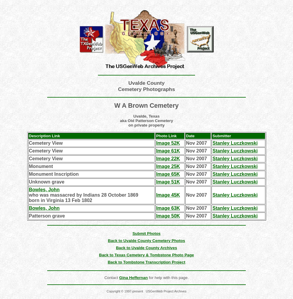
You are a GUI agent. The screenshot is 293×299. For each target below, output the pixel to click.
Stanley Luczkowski (234, 143)
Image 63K (168, 208)
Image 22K (168, 158)
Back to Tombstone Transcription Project (146, 262)
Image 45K (168, 195)
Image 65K (168, 174)
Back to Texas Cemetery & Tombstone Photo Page (146, 255)
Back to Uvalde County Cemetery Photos (146, 240)
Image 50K (168, 215)
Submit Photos (146, 233)
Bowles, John (44, 189)
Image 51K (168, 181)
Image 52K (168, 143)
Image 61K (168, 150)
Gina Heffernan (133, 277)
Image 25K (168, 166)
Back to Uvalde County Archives (146, 248)
